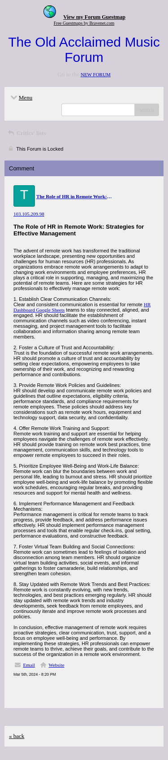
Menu (20, 97)
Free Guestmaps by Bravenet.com (84, 23)
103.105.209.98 (28, 214)
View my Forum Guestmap (94, 17)
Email (29, 665)
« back (16, 736)
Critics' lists (26, 133)
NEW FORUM (96, 74)
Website (56, 665)
